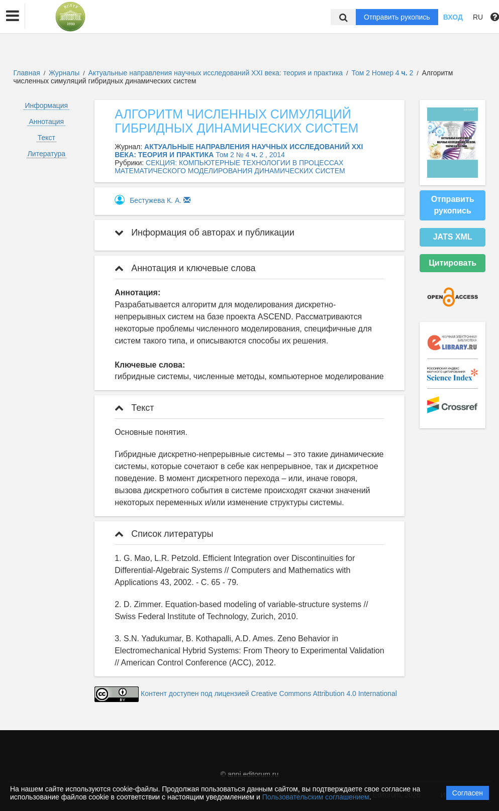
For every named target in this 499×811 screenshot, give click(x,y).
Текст (46, 138)
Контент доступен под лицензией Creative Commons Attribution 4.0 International (269, 694)
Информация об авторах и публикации (204, 232)
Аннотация (46, 122)
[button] (12, 16)
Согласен (467, 793)
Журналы (64, 73)
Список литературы (164, 534)
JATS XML (452, 237)
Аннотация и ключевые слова (185, 268)
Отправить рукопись (397, 17)
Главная (27, 73)
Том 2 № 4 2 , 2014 (250, 155)
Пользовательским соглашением (315, 797)
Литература (46, 154)
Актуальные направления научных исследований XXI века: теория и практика (216, 73)
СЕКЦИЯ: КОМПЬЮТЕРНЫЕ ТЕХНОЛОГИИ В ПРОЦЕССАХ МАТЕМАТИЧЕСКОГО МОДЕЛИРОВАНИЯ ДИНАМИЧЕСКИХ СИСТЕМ (230, 167)
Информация (46, 105)
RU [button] (478, 17)
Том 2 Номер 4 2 (383, 73)
